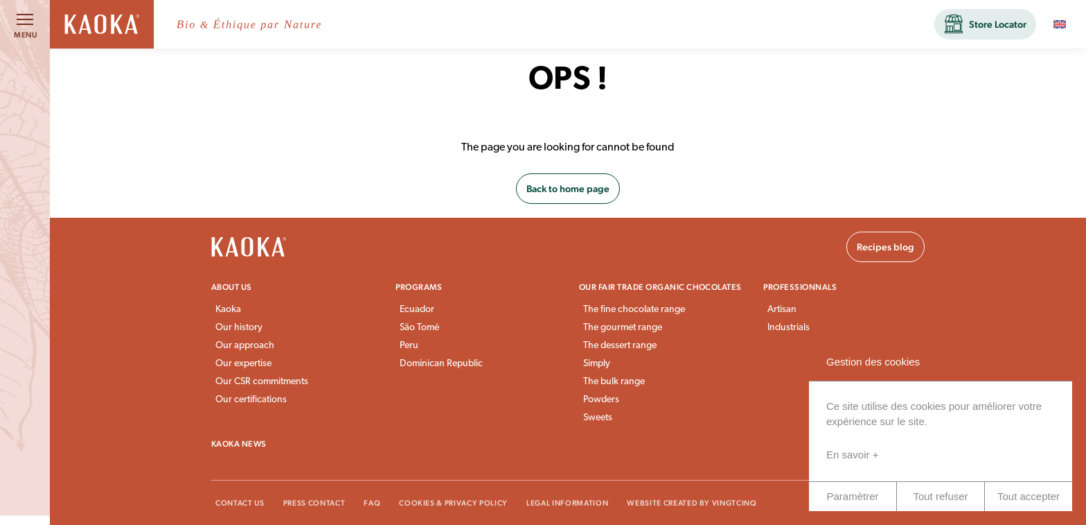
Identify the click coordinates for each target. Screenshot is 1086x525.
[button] (985, 24)
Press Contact (314, 503)
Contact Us (240, 503)
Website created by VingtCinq (691, 503)
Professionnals (800, 287)
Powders (601, 400)
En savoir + (852, 455)
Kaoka (228, 309)
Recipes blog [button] (885, 246)
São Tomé (419, 327)
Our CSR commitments (261, 382)
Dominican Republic (441, 364)
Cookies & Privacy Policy (453, 503)
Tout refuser (940, 496)
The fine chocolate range (634, 309)
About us (231, 287)
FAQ (372, 503)
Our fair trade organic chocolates (660, 287)
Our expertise (243, 364)
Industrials (788, 327)
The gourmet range (622, 327)
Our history (238, 327)
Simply (596, 364)
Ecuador (417, 309)
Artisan (781, 309)
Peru (409, 346)
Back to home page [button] (567, 188)
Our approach (244, 346)
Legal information (567, 503)
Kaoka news (239, 444)
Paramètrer (852, 496)
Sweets (597, 418)
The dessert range (620, 346)
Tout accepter (1028, 496)
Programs (419, 287)
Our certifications (251, 400)
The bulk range (614, 382)
